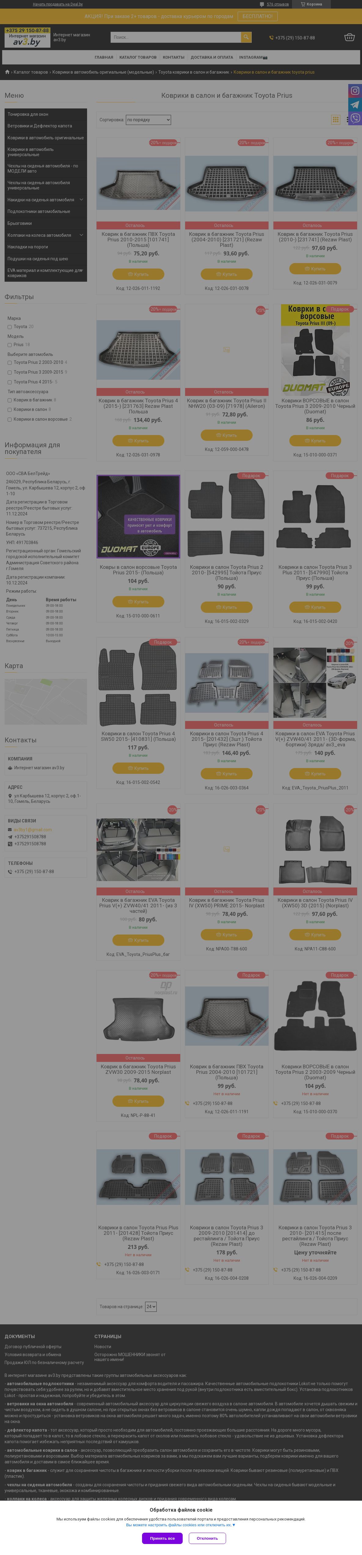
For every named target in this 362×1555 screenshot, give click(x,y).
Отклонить (207, 1538)
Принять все (162, 1538)
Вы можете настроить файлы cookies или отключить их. (179, 1525)
